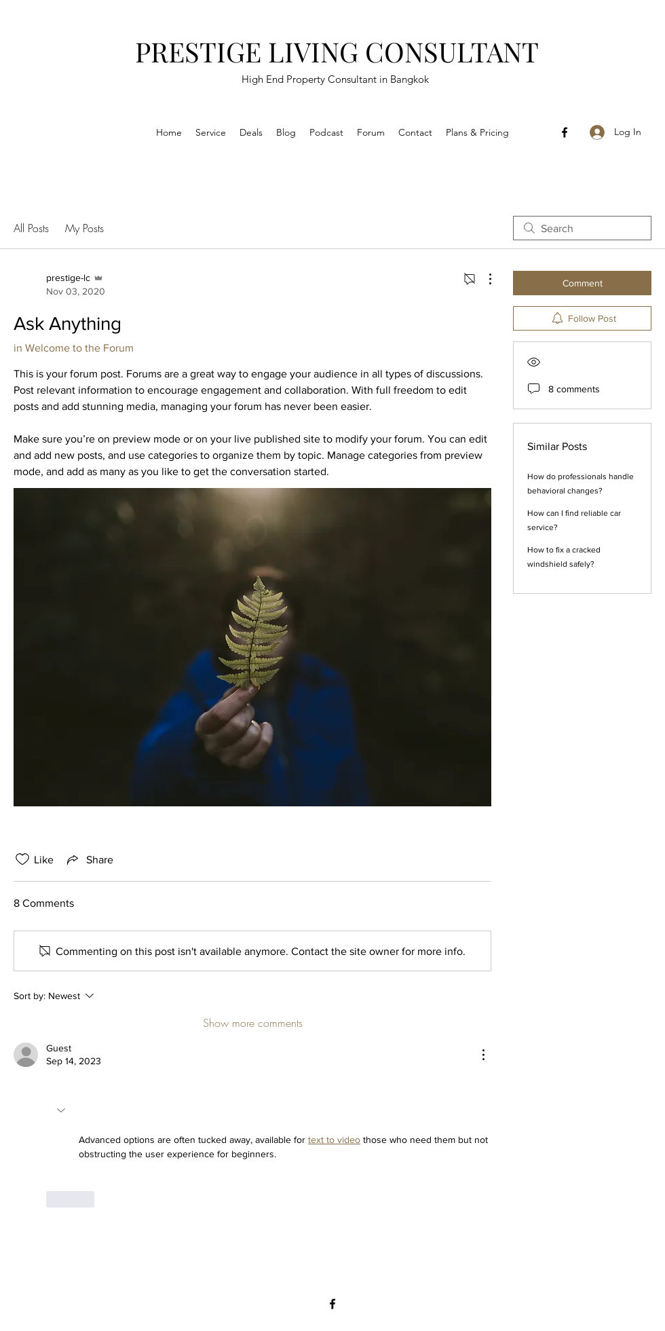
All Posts (31, 228)
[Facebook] (564, 132)
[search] (582, 228)
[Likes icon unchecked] (22, 859)
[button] (62, 1110)
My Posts (84, 228)
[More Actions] (483, 279)
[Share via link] (88, 859)
